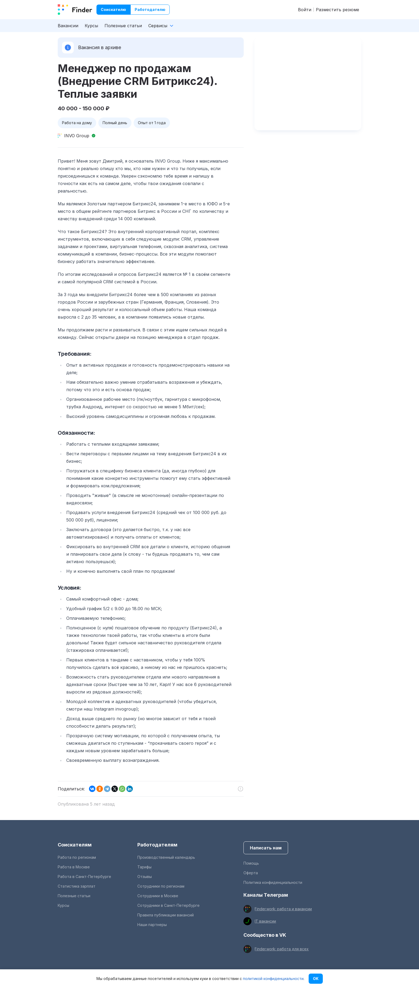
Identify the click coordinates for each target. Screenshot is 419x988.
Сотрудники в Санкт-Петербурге (168, 905)
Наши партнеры (152, 924)
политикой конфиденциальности (273, 978)
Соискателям (75, 845)
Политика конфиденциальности (272, 882)
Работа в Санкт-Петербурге (84, 876)
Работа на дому (77, 122)
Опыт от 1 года (152, 122)
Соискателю (113, 9)
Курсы (91, 25)
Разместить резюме (337, 9)
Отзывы (144, 876)
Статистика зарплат (76, 886)
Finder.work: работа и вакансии (283, 909)
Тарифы (144, 867)
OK (316, 978)
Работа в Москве (74, 867)
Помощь (251, 863)
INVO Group (76, 135)
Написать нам (266, 847)
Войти (304, 9)
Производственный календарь (166, 857)
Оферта (250, 873)
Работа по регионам (77, 857)
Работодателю (150, 9)
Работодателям (157, 845)
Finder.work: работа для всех (282, 949)
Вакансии (68, 25)
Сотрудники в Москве (157, 895)
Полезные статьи (123, 25)
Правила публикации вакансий (165, 915)
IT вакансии (265, 921)
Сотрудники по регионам (160, 886)
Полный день (115, 122)
